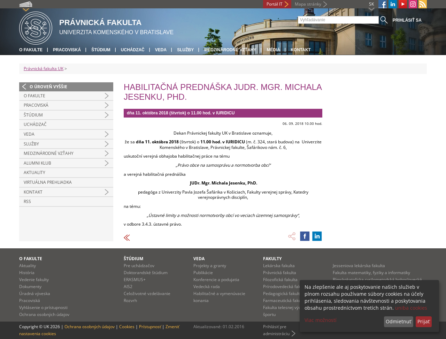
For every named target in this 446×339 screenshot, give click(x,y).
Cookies (126, 327)
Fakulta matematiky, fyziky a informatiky (371, 273)
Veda (161, 49)
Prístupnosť (150, 327)
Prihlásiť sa (407, 20)
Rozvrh (130, 300)
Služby (185, 49)
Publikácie (203, 273)
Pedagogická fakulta (282, 293)
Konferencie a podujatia (216, 279)
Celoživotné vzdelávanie (147, 293)
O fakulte (31, 49)
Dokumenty (30, 286)
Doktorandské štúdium (146, 273)
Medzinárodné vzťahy (230, 49)
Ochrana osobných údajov (44, 314)
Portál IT (275, 4)
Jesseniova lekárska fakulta (359, 266)
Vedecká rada (206, 286)
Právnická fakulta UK (43, 68)
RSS (27, 201)
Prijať (423, 321)
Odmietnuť (398, 321)
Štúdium (100, 49)
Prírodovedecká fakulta (285, 286)
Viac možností (321, 320)
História (26, 273)
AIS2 (128, 286)
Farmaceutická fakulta (284, 300)
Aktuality (34, 172)
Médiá (273, 49)
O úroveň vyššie (48, 87)
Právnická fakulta (279, 273)
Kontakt (301, 49)
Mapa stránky (308, 4)
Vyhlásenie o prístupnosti (43, 307)
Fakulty (272, 259)
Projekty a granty (209, 266)
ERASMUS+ (135, 279)
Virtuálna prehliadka (48, 182)
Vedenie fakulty (34, 279)
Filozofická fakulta (280, 279)
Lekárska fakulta (279, 266)
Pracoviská (67, 49)
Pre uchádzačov (139, 266)
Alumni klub (37, 163)
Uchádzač (133, 49)
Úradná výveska (34, 293)
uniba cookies (411, 307)
